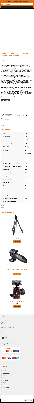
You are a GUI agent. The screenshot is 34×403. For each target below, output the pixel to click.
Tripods (26, 115)
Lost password (6, 380)
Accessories (18, 115)
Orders (4, 382)
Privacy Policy (6, 387)
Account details (6, 373)
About (4, 370)
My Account (5, 385)
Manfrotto (23, 115)
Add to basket (6, 100)
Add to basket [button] (17, 241)
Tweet (2, 118)
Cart (4, 375)
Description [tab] (3, 125)
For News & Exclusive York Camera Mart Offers (17, 1)
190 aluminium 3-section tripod (9, 115)
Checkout (5, 377)
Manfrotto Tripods (8, 114)
